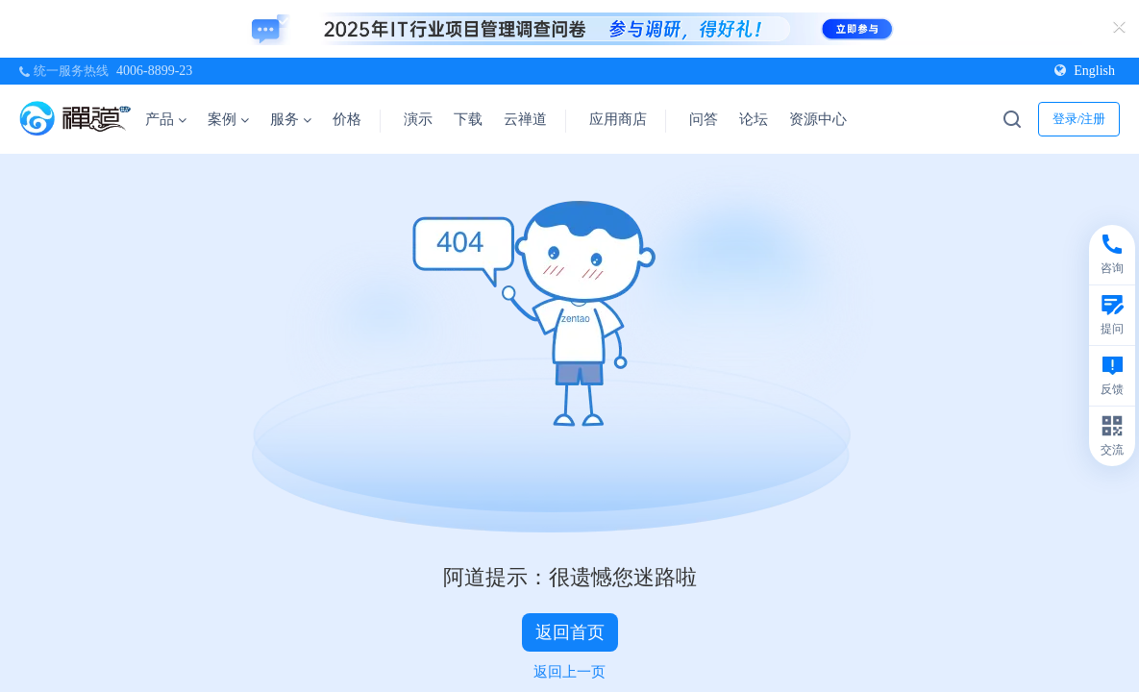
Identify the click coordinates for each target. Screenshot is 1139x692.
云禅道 (525, 119)
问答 (703, 119)
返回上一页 (569, 672)
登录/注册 (1079, 118)
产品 (165, 119)
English (1084, 70)
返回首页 (570, 632)
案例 (228, 119)
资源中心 (824, 119)
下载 (468, 119)
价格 (347, 119)
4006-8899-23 (154, 70)
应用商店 (618, 119)
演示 (418, 119)
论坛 (753, 119)
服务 (290, 119)
